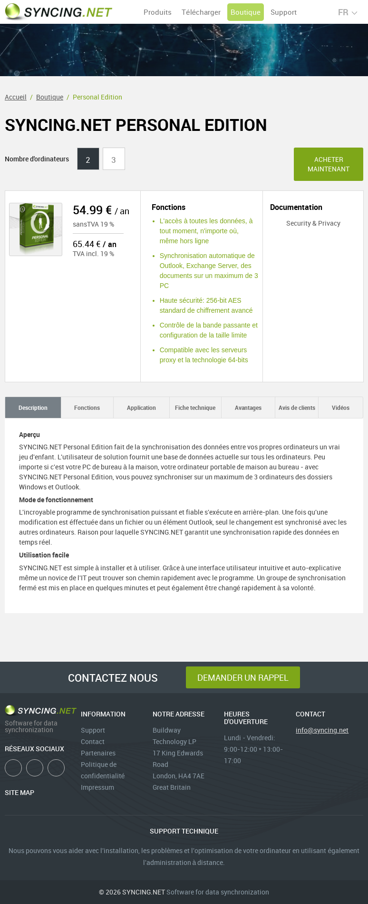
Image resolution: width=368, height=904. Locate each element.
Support (284, 12)
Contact (93, 741)
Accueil (16, 96)
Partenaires (98, 752)
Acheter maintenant (328, 164)
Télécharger (201, 12)
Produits (158, 12)
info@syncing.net (322, 730)
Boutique (246, 12)
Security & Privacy (305, 223)
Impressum (97, 787)
